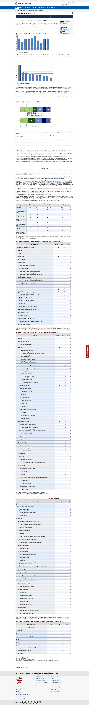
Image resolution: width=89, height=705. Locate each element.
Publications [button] (33, 7)
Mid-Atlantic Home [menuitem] (21, 16)
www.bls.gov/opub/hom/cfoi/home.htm (25, 174)
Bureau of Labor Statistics (19, 10)
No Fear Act (37, 684)
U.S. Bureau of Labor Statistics (26, 3)
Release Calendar (68, 2)
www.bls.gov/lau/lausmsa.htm (49, 189)
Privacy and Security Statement (57, 682)
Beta (57, 673)
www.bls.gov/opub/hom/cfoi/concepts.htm (57, 178)
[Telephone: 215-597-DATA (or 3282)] (25, 694)
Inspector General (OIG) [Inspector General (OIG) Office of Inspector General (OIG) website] (40, 678)
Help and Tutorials (54, 689)
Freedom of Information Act (56, 680)
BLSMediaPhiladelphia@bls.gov (64, 33)
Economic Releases (43, 673)
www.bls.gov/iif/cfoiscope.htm (44, 178)
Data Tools (28, 673)
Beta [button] (54, 7)
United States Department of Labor (68, 0)
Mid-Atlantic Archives (56, 16)
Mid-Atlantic (36, 10)
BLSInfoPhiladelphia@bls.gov (64, 29)
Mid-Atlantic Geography (32, 16)
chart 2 (39, 55)
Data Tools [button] (27, 7)
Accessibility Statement (56, 691)
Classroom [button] (49, 7)
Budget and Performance (40, 680)
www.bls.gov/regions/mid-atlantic (64, 30)
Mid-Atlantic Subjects (44, 16)
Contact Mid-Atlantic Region (21, 698)
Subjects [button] (21, 7)
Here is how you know (36, 0)
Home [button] (16, 7)
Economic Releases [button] (42, 7)
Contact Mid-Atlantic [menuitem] (68, 16)
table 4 (17, 141)
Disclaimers (53, 684)
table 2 (27, 88)
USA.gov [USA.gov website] (37, 685)
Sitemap (53, 678)
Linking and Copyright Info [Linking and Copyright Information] (56, 685)
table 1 (35, 55)
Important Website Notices (56, 687)
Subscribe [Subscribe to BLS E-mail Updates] (72, 2)
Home (17, 673)
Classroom (51, 673)
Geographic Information (29, 10)
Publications (35, 673)
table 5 (65, 150)
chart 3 (65, 96)
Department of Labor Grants (41, 682)
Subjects (22, 673)
